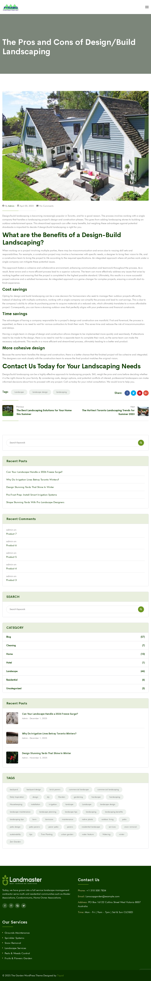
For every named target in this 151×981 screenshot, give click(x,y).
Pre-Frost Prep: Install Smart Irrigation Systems (31, 494)
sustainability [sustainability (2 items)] (15, 834)
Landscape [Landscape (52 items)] (86, 804)
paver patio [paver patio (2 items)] (53, 826)
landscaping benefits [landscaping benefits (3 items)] (114, 811)
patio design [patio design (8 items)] (15, 826)
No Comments (46, 206)
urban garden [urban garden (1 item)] (67, 834)
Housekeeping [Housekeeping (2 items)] (16, 804)
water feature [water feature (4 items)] (88, 834)
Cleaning (75, 645)
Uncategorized (75, 688)
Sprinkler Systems (14, 937)
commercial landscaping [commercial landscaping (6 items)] (108, 789)
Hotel (75, 662)
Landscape (19, 392)
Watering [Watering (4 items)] (106, 834)
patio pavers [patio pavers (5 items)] (34, 826)
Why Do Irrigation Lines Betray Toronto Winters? (32, 479)
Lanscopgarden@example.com (103, 896)
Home (75, 654)
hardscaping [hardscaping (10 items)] (114, 797)
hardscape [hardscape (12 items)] (96, 797)
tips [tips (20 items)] (30, 834)
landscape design (40, 392)
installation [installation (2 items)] (35, 804)
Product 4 (11, 568)
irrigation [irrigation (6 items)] (53, 804)
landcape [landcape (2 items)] (69, 804)
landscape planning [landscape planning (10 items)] (47, 811)
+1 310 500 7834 (96, 890)
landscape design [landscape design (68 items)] (107, 804)
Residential (75, 679)
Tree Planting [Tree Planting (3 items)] (46, 834)
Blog (75, 636)
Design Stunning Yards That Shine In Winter (30, 487)
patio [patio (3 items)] (124, 819)
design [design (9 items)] (35, 797)
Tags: (5, 392)
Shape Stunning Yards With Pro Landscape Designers (35, 502)
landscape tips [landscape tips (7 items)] (71, 811)
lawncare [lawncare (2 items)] (49, 819)
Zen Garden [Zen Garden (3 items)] (15, 841)
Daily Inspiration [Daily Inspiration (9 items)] (17, 797)
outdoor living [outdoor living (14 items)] (107, 819)
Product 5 (11, 556)
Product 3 (11, 580)
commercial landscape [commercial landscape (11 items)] (79, 789)
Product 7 (11, 533)
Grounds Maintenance (17, 932)
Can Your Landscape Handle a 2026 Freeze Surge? (34, 471)
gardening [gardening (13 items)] (78, 797)
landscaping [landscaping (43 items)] (91, 811)
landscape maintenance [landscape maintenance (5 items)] (20, 811)
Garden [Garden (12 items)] (61, 797)
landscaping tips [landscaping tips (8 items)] (17, 819)
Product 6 (11, 545)
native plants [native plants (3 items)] (87, 819)
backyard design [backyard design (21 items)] (34, 789)
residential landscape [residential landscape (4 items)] (91, 826)
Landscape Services (15, 948)
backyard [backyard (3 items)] (14, 789)
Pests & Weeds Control (17, 953)
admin (11, 206)
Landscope (75, 671)
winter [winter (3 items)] (121, 834)
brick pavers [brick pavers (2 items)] (55, 789)
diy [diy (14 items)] (48, 797)
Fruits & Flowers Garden (18, 958)
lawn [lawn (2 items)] (34, 819)
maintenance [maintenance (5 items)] (67, 819)
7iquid (60, 975)
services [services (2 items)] (112, 826)
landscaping (61, 392)
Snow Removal (13, 942)
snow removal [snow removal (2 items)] (130, 826)
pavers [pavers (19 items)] (70, 826)
